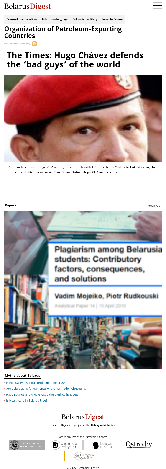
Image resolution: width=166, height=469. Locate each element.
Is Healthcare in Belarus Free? (26, 398)
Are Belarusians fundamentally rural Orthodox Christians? (46, 386)
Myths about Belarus (22, 373)
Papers (10, 203)
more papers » (155, 203)
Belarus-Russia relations (21, 20)
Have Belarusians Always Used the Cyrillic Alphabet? (42, 392)
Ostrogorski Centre (103, 422)
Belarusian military (85, 20)
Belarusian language (55, 20)
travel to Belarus (112, 20)
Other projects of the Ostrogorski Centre (83, 434)
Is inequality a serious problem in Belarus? (35, 380)
